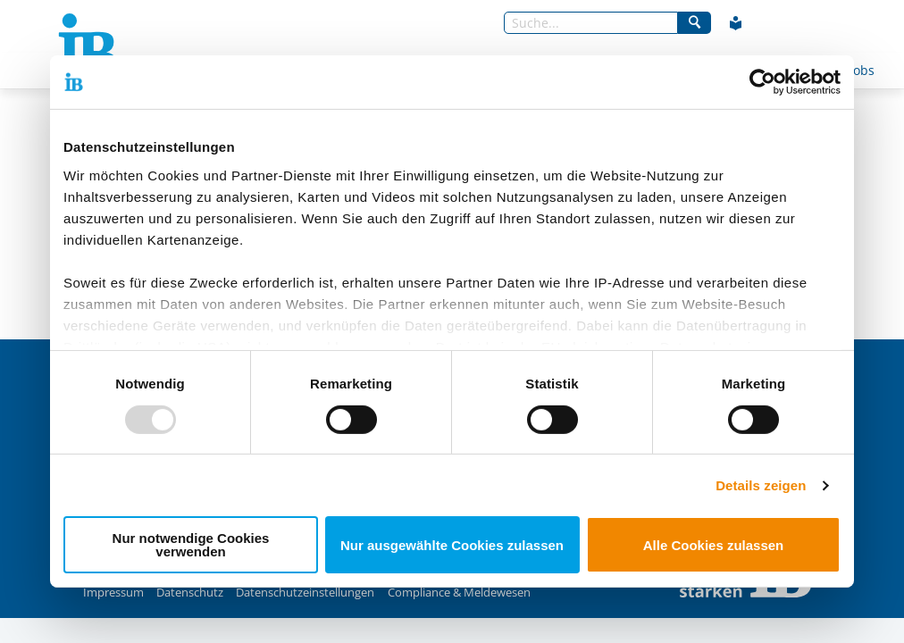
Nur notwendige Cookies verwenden (191, 544)
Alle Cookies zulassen (713, 545)
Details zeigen (761, 485)
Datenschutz (189, 592)
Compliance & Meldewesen (459, 592)
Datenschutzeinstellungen (305, 592)
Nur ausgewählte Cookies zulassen (452, 545)
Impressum (113, 592)
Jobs (862, 70)
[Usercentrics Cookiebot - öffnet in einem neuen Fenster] (762, 82)
